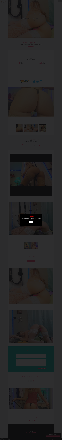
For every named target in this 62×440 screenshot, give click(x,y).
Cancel (31, 224)
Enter (31, 221)
